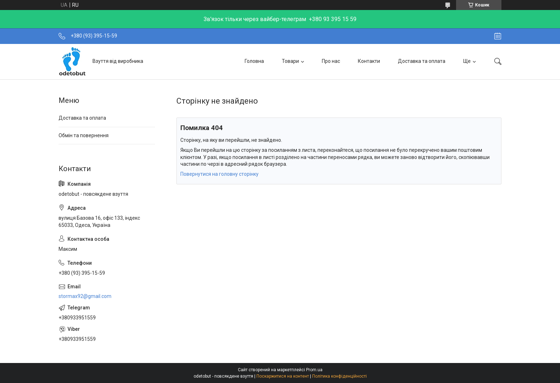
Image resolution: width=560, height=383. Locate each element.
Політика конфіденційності (339, 376)
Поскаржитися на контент (282, 376)
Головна (254, 61)
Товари (290, 61)
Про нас (331, 61)
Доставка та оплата (421, 61)
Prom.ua (314, 369)
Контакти (369, 61)
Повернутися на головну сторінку (219, 174)
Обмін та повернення (84, 135)
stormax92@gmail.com (85, 296)
